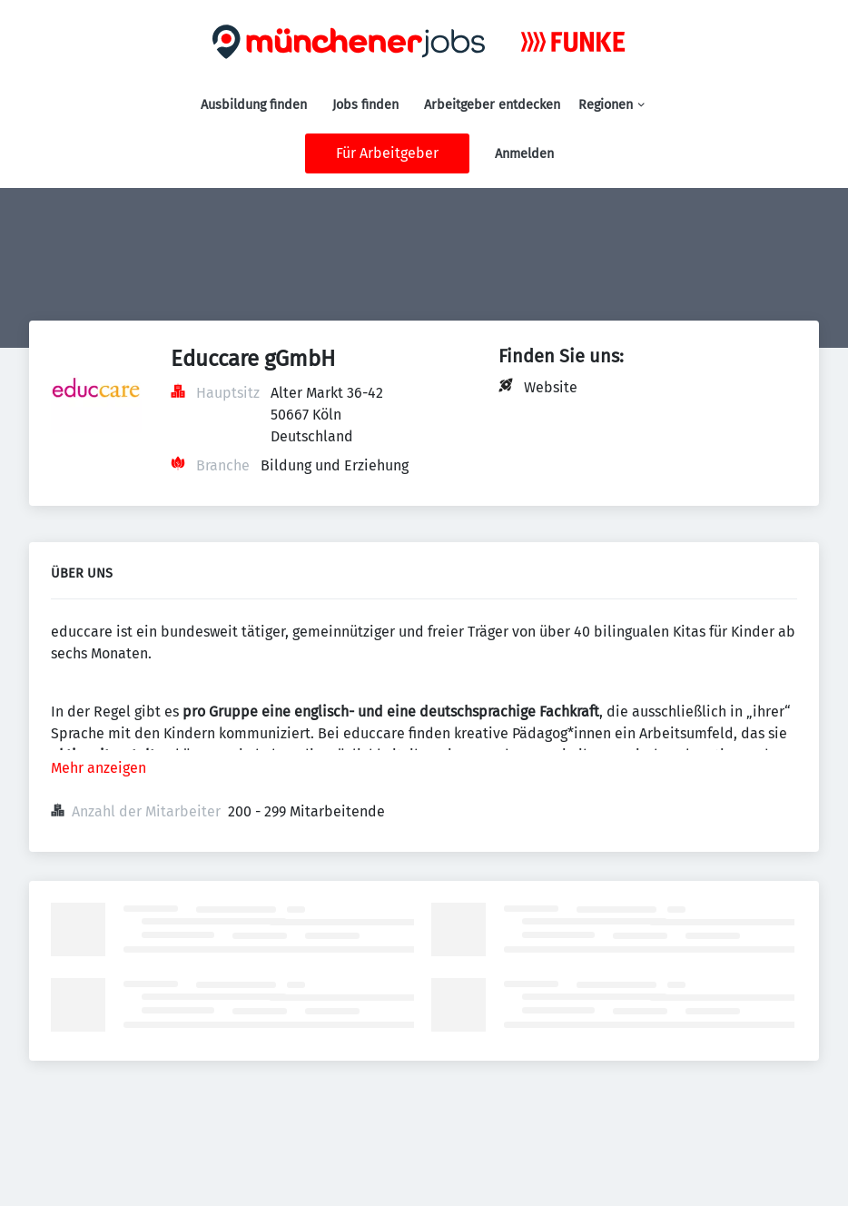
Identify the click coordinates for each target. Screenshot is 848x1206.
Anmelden (524, 154)
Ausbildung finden (254, 105)
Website (550, 387)
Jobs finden (365, 105)
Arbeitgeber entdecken (492, 105)
